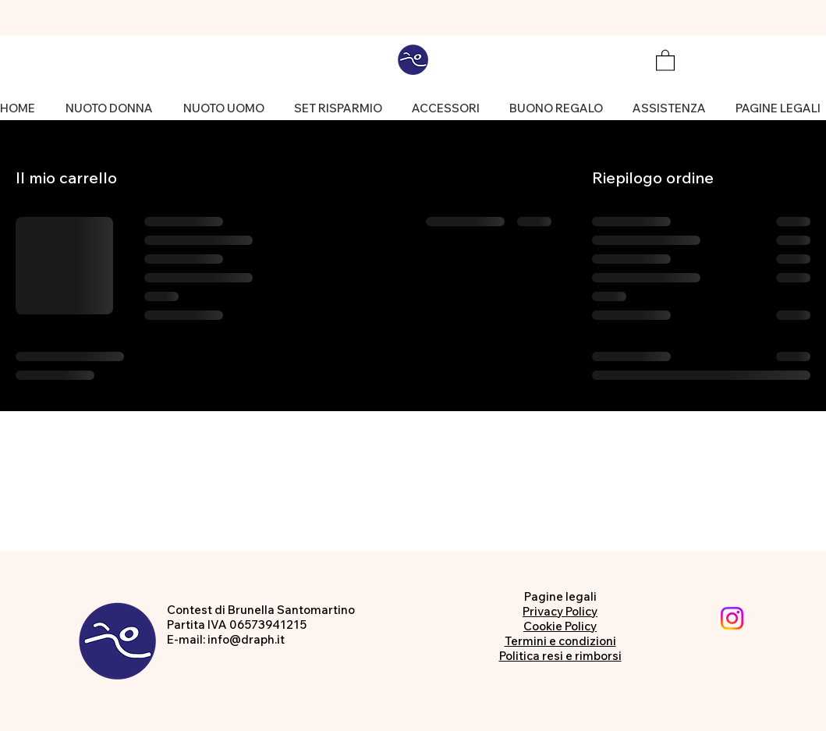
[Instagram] (732, 618)
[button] (665, 59)
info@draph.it (246, 639)
